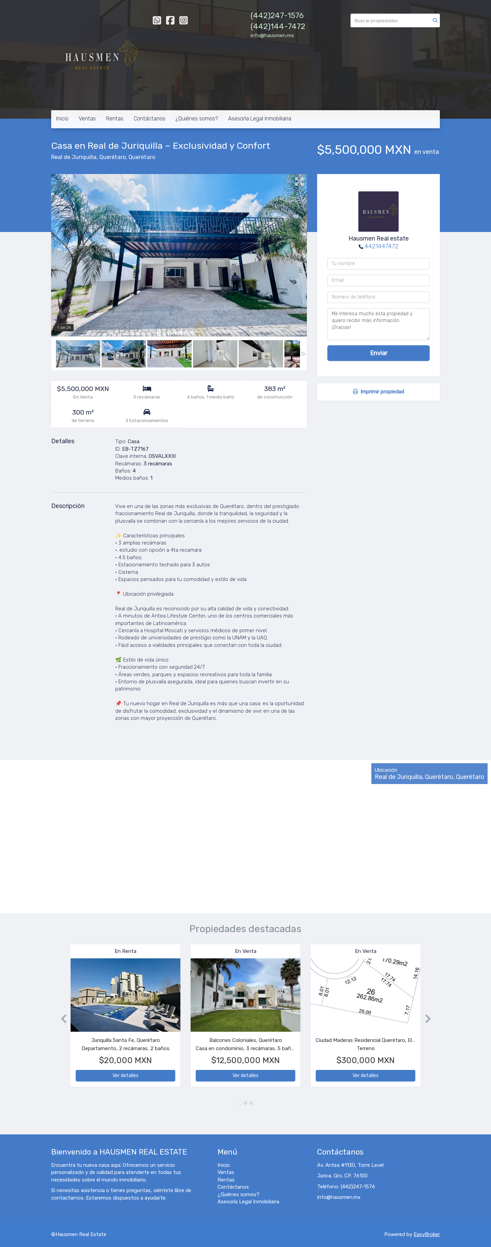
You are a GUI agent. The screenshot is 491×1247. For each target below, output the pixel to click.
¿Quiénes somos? (197, 118)
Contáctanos (149, 118)
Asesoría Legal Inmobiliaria (259, 118)
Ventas (87, 118)
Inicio (62, 118)
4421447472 (381, 246)
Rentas (114, 118)
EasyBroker (427, 1234)
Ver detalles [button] (125, 1075)
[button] (61, 1018)
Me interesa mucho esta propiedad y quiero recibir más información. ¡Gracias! (378, 324)
